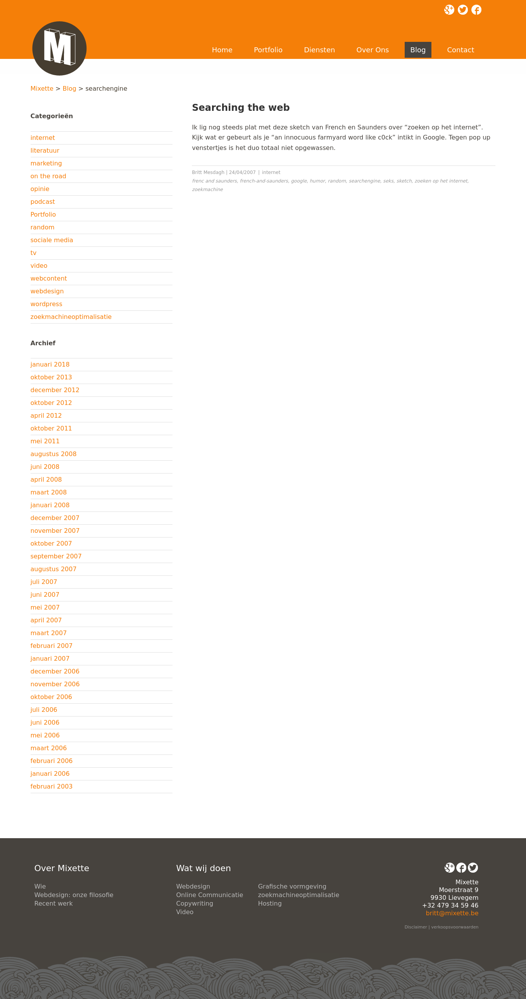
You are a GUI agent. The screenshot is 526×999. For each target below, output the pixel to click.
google (299, 181)
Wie (40, 886)
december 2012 (55, 390)
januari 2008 (50, 505)
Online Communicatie (209, 895)
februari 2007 (52, 645)
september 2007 (56, 556)
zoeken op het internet (440, 181)
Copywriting (195, 903)
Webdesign (193, 886)
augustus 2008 (54, 454)
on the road (48, 176)
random (43, 227)
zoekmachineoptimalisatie (71, 316)
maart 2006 (49, 748)
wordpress (46, 304)
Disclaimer (416, 927)
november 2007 (55, 530)
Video (185, 912)
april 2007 (46, 620)
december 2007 (55, 518)
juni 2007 (45, 594)
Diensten (319, 50)
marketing (46, 163)
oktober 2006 (51, 697)
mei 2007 (45, 607)
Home (222, 50)
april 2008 (46, 479)
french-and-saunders (264, 181)
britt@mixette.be (452, 913)
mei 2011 (45, 441)
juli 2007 (44, 582)
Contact (460, 50)
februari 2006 (52, 761)
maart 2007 (49, 633)
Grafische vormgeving (292, 886)
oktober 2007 (51, 543)
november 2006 (55, 684)
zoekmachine (207, 189)
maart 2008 (49, 492)
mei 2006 (45, 735)
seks (388, 181)
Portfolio (268, 50)
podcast (43, 201)
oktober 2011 (51, 428)
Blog (418, 50)
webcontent (49, 278)
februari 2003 (52, 786)
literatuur (45, 150)
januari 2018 (50, 364)
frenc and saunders (214, 181)
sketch (404, 181)
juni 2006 (45, 722)
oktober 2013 (51, 377)
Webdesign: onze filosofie (74, 895)
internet (43, 137)
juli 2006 (44, 709)
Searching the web (241, 107)
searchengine (364, 181)
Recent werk (53, 903)
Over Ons (373, 50)
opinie (40, 189)
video (39, 265)
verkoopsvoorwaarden (455, 927)
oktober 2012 (51, 402)
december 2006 (55, 671)
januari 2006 (50, 773)
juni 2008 (45, 466)
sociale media (52, 240)
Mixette (42, 88)
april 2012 (46, 415)
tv (34, 253)
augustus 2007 (54, 569)
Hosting (270, 903)
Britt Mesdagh (208, 172)
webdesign (47, 291)
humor (317, 181)
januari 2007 (50, 658)
